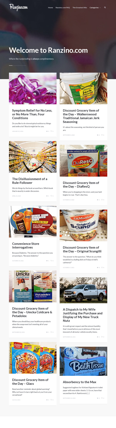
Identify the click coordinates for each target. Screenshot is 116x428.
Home (50, 7)
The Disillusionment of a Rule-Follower (29, 180)
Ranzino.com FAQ (63, 7)
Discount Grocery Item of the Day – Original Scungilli (82, 249)
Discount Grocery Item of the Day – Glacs (30, 381)
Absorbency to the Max (79, 382)
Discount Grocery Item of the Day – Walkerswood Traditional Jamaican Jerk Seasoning (81, 115)
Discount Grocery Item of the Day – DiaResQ (81, 184)
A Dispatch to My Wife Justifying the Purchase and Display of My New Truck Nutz (83, 314)
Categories (94, 7)
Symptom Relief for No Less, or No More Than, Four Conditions (32, 114)
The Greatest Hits (80, 7)
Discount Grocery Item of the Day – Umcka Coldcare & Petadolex (32, 312)
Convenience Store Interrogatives (25, 245)
